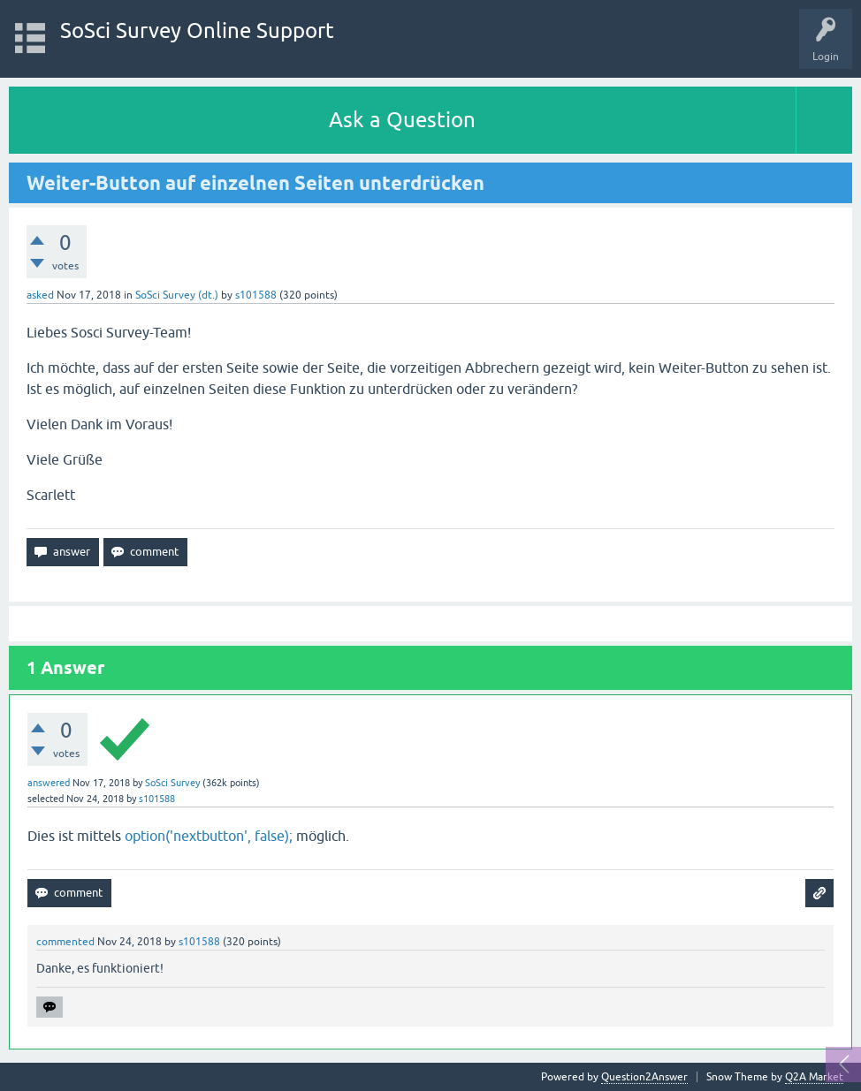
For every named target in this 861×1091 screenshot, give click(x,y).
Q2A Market (814, 1077)
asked (40, 295)
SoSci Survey (172, 782)
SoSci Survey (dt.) (176, 295)
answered (48, 782)
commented (65, 942)
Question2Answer (644, 1077)
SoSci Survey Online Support (197, 30)
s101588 (256, 295)
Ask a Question (402, 120)
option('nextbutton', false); (209, 836)
